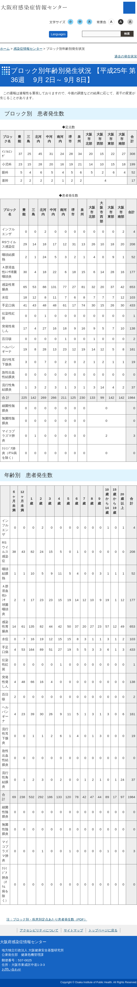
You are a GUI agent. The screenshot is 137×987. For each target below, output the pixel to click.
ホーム (5, 48)
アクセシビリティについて (39, 930)
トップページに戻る (102, 930)
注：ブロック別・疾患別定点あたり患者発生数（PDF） (46, 919)
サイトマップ (73, 930)
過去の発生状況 (125, 56)
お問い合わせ (11, 969)
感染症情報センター (28, 48)
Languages (58, 34)
